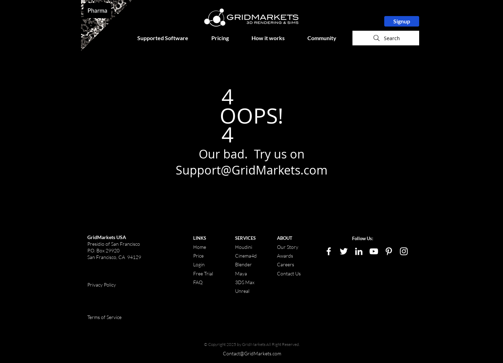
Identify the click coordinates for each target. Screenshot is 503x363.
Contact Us (289, 273)
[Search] (385, 38)
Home (199, 247)
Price (199, 256)
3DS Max (244, 282)
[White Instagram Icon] (404, 251)
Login (199, 264)
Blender (243, 264)
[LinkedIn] (358, 251)
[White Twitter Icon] (343, 251)
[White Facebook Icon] (328, 251)
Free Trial (203, 273)
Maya (241, 273)
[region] (106, 25)
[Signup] (401, 21)
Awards (285, 256)
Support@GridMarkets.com (252, 170)
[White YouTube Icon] (374, 251)
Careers (285, 264)
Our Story (287, 247)
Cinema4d (246, 256)
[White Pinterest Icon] (389, 251)
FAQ (198, 282)
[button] (169, 38)
